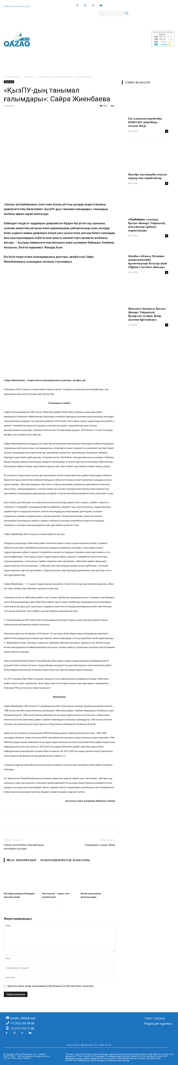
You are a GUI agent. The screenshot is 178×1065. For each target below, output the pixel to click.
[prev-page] (56, 904)
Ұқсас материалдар (21, 860)
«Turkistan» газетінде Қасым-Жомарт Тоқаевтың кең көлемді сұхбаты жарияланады (146, 225)
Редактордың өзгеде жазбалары (65, 860)
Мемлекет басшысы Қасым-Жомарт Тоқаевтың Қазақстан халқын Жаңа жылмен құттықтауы (147, 314)
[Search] (126, 13)
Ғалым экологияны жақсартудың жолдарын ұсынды (24, 846)
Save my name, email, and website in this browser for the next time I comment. (50, 986)
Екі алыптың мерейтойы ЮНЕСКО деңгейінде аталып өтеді (145, 122)
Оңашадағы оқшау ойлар (100, 844)
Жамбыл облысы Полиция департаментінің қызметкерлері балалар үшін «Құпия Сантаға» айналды (147, 261)
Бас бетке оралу (12, 76)
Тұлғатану (29, 76)
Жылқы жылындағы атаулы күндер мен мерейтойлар (147, 176)
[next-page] (61, 904)
